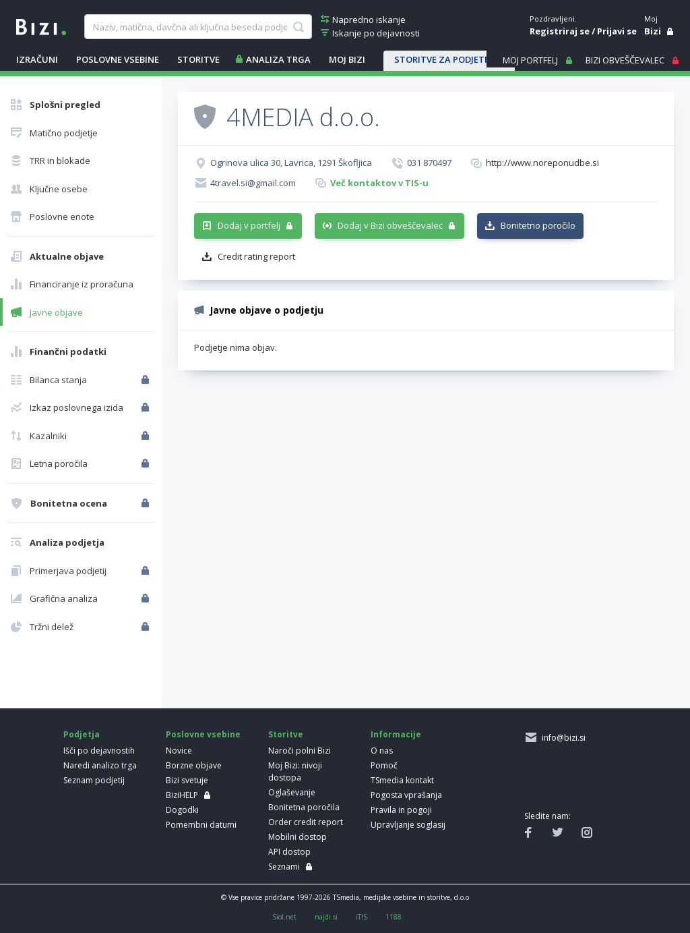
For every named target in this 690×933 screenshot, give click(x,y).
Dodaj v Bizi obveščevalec (390, 225)
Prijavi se (617, 31)
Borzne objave (194, 765)
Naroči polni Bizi (299, 750)
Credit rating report (256, 256)
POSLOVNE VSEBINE (117, 59)
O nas (382, 750)
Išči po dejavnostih (99, 750)
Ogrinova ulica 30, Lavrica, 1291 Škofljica (291, 163)
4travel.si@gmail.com (253, 183)
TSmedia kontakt (402, 780)
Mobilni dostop (297, 837)
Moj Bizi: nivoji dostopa (295, 771)
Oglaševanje (291, 792)
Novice (179, 750)
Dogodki (182, 810)
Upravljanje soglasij (408, 824)
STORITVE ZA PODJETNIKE (449, 59)
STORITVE (198, 59)
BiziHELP (182, 795)
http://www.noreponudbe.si (542, 163)
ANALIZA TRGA (278, 59)
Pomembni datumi (201, 824)
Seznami (284, 866)
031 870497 (429, 163)
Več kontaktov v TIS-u (379, 183)
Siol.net (284, 917)
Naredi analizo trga (100, 765)
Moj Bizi (347, 59)
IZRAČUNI (37, 59)
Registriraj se (560, 31)
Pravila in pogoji (401, 810)
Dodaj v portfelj (249, 225)
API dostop (289, 851)
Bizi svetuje (187, 780)
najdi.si (326, 917)
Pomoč (384, 765)
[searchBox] (198, 27)
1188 (393, 917)
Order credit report (305, 822)
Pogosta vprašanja (406, 795)
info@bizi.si (562, 737)
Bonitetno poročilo (538, 225)
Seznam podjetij (94, 780)
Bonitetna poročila (304, 807)
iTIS (361, 917)
